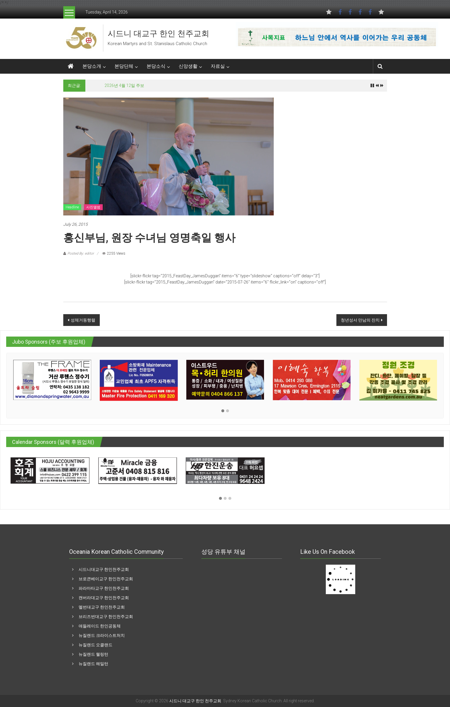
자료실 (218, 66)
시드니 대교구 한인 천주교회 (158, 33)
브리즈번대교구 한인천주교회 (106, 616)
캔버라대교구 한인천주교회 (104, 597)
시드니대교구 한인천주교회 (104, 569)
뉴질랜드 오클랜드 (95, 644)
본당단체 (123, 66)
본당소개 (91, 66)
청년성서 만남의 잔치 (360, 320)
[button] (222, 411)
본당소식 (156, 66)
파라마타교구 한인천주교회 (104, 588)
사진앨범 (93, 207)
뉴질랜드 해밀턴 (93, 663)
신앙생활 (188, 66)
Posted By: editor (80, 253)
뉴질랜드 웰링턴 (93, 654)
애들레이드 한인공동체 (100, 626)
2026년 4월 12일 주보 (124, 85)
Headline (72, 207)
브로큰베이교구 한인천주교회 (106, 578)
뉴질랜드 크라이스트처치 (102, 635)
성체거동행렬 (83, 320)
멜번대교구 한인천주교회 (102, 607)
